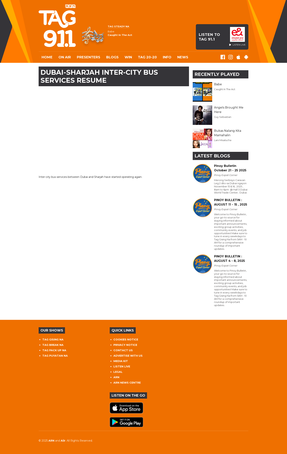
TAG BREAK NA (52, 345)
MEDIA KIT (120, 361)
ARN (116, 377)
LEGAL (118, 372)
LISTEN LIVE (121, 366)
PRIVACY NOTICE (125, 345)
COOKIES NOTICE (125, 339)
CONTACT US (123, 350)
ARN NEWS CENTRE (127, 382)
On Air (64, 57)
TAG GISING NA (52, 339)
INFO (167, 57)
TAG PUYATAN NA (55, 355)
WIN (128, 57)
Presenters (88, 57)
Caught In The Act (224, 89)
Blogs (112, 57)
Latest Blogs (212, 156)
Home (47, 57)
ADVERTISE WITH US (128, 355)
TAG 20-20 (147, 57)
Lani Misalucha (222, 140)
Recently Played (217, 74)
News (182, 57)
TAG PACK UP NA (54, 350)
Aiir (63, 440)
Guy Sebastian (222, 116)
